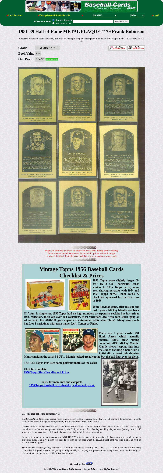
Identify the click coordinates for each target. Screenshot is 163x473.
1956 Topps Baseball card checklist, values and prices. (62, 385)
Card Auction (14, 15)
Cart (156, 15)
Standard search (62, 20)
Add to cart (52, 59)
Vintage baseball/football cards (54, 15)
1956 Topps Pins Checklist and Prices (46, 372)
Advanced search (61, 23)
